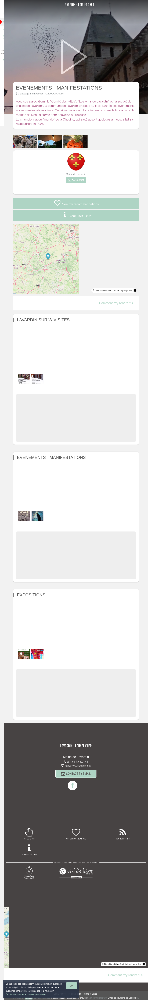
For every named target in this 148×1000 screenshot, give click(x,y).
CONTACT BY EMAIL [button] (78, 773)
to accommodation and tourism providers (72, 998)
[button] (78, 180)
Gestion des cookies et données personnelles (26, 994)
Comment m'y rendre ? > (119, 303)
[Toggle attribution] (138, 290)
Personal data (77, 994)
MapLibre (130, 290)
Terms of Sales (93, 994)
